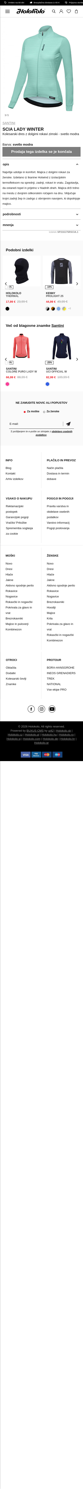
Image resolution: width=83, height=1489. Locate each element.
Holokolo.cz (15, 734)
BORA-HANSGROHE (61, 667)
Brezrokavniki (14, 618)
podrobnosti (12, 214)
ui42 (51, 730)
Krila (50, 618)
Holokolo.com (32, 738)
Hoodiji (51, 607)
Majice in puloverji (17, 624)
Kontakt (10, 473)
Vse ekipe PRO (57, 689)
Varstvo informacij (58, 522)
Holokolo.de (50, 738)
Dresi (9, 569)
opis (6, 164)
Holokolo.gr (41, 742)
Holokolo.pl (32, 734)
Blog (8, 468)
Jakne (9, 580)
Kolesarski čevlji (16, 678)
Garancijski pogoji (17, 517)
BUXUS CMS (35, 730)
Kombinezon (13, 629)
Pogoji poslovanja (58, 528)
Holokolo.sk (63, 730)
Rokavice (11, 591)
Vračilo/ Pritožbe (16, 522)
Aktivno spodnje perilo (20, 585)
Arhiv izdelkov (14, 479)
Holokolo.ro (66, 734)
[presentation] (5, 283)
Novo (9, 563)
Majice (51, 613)
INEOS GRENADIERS (61, 673)
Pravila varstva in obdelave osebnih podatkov (58, 512)
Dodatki (10, 673)
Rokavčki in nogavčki (19, 602)
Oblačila (11, 667)
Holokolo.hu (49, 734)
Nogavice (11, 596)
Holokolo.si (14, 738)
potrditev (68, 424)
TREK (51, 678)
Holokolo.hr (67, 738)
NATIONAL (54, 684)
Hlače (9, 574)
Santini (8, 123)
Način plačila (55, 468)
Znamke (11, 684)
